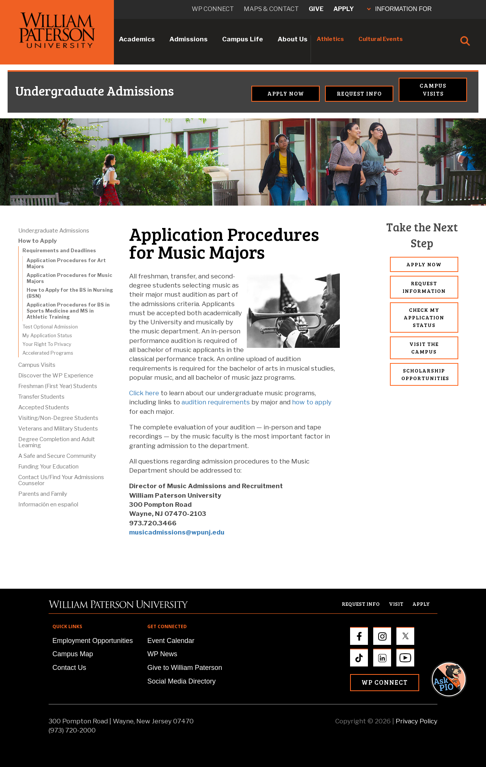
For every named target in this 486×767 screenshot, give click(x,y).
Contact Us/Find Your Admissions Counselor (61, 480)
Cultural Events (380, 39)
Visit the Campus (424, 347)
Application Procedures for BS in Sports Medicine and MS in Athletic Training (68, 311)
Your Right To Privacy (46, 344)
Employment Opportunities (92, 640)
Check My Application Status (424, 317)
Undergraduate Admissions (49, 91)
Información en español (48, 504)
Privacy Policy (416, 721)
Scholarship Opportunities (425, 374)
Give (316, 9)
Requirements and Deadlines (59, 250)
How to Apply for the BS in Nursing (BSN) (70, 293)
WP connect (213, 9)
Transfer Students (41, 397)
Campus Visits (433, 89)
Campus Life (242, 39)
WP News (162, 654)
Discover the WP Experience (55, 375)
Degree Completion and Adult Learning (56, 442)
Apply (343, 9)
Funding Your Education (48, 467)
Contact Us (69, 667)
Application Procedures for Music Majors (69, 278)
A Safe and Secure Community (57, 456)
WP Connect (384, 682)
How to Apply (37, 241)
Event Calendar (170, 640)
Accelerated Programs (47, 353)
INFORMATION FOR (399, 9)
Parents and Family (42, 494)
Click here (144, 393)
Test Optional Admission (50, 327)
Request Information (424, 287)
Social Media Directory (181, 681)
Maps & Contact (271, 9)
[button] (456, 492)
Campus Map (72, 654)
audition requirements (215, 402)
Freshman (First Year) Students (57, 386)
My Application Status (47, 335)
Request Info (359, 93)
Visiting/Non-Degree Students (58, 418)
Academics (137, 39)
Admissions (188, 39)
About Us (293, 39)
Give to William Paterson (184, 667)
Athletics (330, 39)
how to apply (311, 402)
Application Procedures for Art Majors (66, 263)
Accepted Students (43, 407)
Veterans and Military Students (58, 429)
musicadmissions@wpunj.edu (176, 532)
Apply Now (285, 93)
